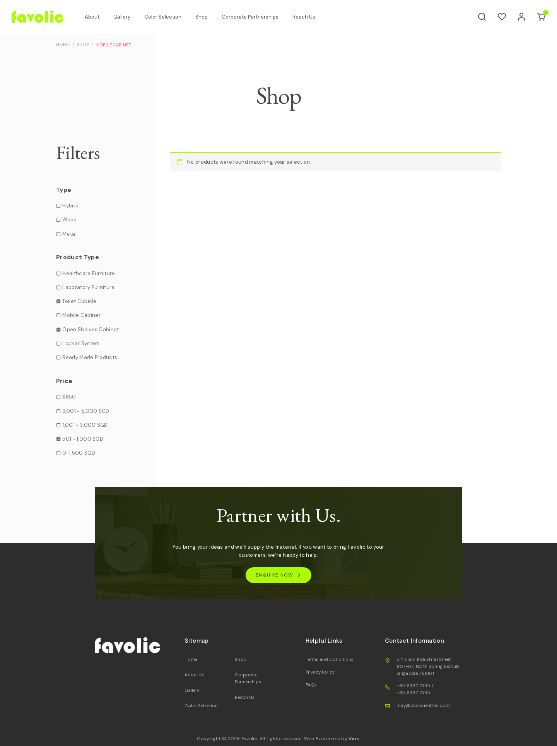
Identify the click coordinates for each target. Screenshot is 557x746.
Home (190, 659)
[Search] (482, 17)
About (96, 17)
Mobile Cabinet (81, 315)
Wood (69, 219)
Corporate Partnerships (254, 17)
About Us (194, 675)
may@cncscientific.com (422, 705)
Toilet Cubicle (79, 301)
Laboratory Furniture (88, 287)
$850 (69, 397)
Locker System (80, 343)
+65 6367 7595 (413, 686)
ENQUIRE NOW (275, 575)
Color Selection (166, 17)
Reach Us (307, 17)
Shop (205, 17)
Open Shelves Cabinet (90, 329)
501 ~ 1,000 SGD (82, 439)
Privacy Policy (319, 672)
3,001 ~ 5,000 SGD (85, 410)
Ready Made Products (89, 357)
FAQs (311, 685)
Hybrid (70, 205)
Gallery (125, 17)
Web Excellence (322, 738)
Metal (69, 233)
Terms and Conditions (328, 659)
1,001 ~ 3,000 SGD (85, 424)
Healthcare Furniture (88, 273)
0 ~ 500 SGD (78, 453)
